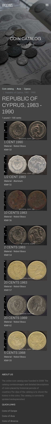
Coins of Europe (9, 411)
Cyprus (27, 89)
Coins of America (10, 421)
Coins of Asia (8, 416)
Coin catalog (8, 89)
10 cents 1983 (15, 212)
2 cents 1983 (14, 247)
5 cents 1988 (14, 352)
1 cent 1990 (13, 142)
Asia (19, 89)
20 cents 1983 (15, 282)
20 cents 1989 (15, 318)
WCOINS (7, 5)
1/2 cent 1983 (15, 177)
